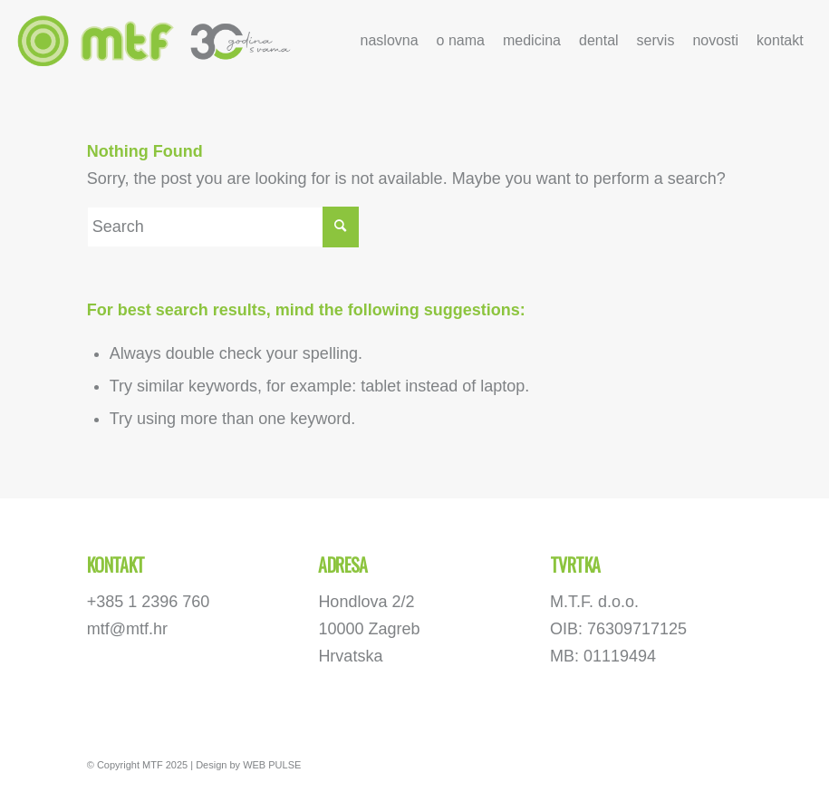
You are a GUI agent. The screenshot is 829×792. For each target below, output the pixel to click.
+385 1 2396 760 (148, 602)
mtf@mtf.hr (127, 629)
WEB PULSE (272, 764)
